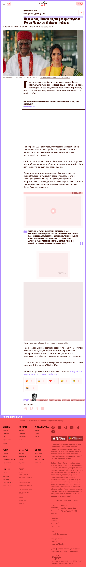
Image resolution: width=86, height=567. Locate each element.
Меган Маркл (43, 400)
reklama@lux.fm (57, 544)
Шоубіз (26, 400)
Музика (5, 443)
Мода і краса (42, 426)
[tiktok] (78, 427)
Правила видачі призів (24, 493)
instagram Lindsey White (59, 343)
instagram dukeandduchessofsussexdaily (55, 77)
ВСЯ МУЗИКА (38, 453)
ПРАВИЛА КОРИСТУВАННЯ (23, 473)
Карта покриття (8, 482)
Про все (21, 453)
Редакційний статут (25, 486)
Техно (21, 459)
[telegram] (26, 408)
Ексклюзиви (7, 440)
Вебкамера (6, 479)
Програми (6, 476)
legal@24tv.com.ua (59, 534)
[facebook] (31, 408)
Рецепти (5, 453)
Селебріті (6, 433)
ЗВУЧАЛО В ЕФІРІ (39, 459)
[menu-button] (4, 4)
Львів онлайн (7, 486)
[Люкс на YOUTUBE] (9, 3)
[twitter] (37, 408)
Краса (37, 430)
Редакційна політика (25, 489)
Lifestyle (23, 449)
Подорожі (22, 463)
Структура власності (25, 478)
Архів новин (22, 500)
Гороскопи (22, 436)
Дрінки (5, 456)
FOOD (5, 449)
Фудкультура (7, 463)
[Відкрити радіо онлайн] (79, 3)
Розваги (23, 426)
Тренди (37, 436)
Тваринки (22, 433)
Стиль (37, 433)
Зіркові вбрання (55, 400)
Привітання (22, 456)
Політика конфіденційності (24, 481)
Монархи (6, 430)
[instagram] (59, 427)
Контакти (22, 497)
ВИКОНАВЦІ (38, 456)
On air (38, 449)
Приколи (21, 430)
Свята (21, 440)
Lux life (6, 469)
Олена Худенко (28, 14)
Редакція (21, 503)
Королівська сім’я (78, 400)
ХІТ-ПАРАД (38, 463)
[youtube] (53, 432)
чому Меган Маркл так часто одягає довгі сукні (53, 373)
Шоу (4, 436)
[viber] (43, 408)
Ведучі (5, 473)
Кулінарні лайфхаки (9, 459)
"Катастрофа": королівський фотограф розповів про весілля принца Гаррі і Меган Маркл (52, 102)
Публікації (66, 400)
